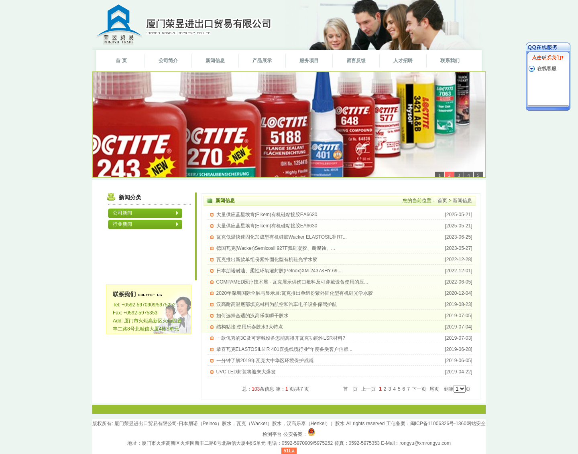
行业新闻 (122, 224)
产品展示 (262, 60)
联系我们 (450, 60)
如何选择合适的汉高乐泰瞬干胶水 (344, 315)
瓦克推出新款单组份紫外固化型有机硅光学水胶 (344, 259)
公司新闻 (122, 213)
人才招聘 (403, 60)
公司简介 (168, 60)
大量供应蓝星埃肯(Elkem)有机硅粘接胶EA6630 (344, 214)
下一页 (419, 389)
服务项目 (309, 60)
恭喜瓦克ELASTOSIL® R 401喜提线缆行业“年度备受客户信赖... (344, 349)
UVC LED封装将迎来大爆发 (344, 372)
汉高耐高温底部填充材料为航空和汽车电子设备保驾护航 (344, 304)
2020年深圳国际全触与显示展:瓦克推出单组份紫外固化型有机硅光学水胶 (344, 293)
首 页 (121, 60)
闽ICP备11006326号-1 (434, 423)
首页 (442, 200)
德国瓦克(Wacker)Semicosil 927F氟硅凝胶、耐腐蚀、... (344, 248)
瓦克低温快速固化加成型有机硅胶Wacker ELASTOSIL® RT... (344, 237)
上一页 (369, 389)
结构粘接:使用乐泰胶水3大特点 (344, 327)
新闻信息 (215, 60)
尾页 (434, 389)
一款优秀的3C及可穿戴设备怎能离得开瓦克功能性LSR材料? (344, 338)
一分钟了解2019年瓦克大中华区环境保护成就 (344, 360)
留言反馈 (356, 60)
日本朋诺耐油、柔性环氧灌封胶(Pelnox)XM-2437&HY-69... (344, 271)
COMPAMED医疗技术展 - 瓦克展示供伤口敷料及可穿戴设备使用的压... (344, 282)
